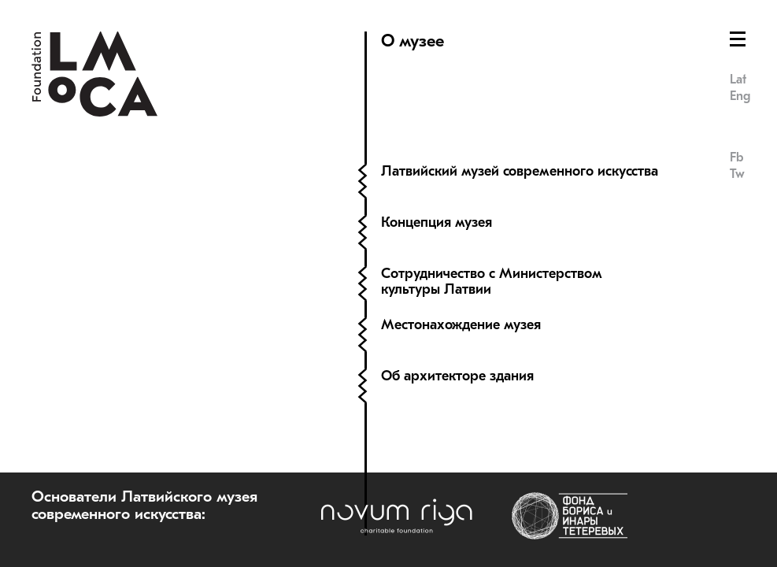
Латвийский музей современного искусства (519, 171)
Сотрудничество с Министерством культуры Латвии (491, 281)
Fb (736, 157)
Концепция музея (436, 222)
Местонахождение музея (461, 325)
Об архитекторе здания (457, 376)
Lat (738, 79)
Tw (737, 174)
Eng (740, 96)
